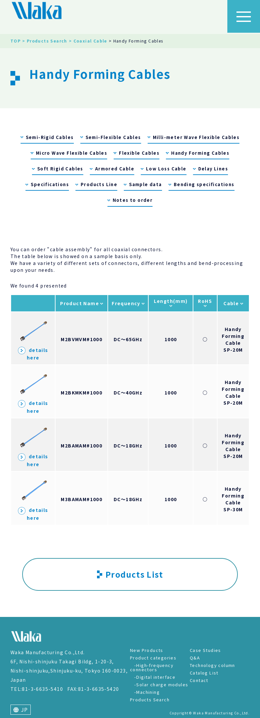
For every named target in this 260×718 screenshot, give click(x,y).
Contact (199, 680)
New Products (146, 650)
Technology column (212, 665)
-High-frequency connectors (151, 667)
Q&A (195, 658)
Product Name (80, 303)
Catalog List (204, 673)
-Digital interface (154, 677)
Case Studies (205, 650)
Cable (231, 303)
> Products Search (44, 41)
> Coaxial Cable (88, 41)
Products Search (150, 699)
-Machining (147, 692)
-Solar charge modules (161, 684)
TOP (15, 41)
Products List (130, 574)
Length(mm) (171, 301)
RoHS (205, 301)
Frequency (127, 303)
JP (20, 709)
